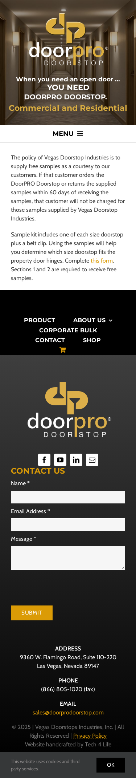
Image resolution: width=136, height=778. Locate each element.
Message (23, 538)
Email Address (30, 511)
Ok (111, 765)
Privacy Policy (90, 735)
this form (102, 260)
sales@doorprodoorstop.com (68, 712)
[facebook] (44, 460)
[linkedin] (76, 460)
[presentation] (66, 588)
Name (20, 483)
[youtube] (60, 460)
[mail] (92, 460)
